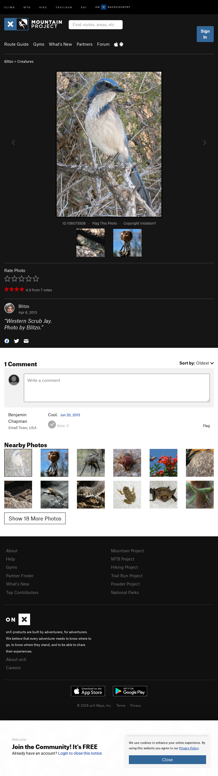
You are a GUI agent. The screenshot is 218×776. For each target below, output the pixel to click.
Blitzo (8, 61)
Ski (84, 7)
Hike (43, 7)
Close (167, 759)
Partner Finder (19, 575)
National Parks (125, 592)
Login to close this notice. (80, 753)
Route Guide (16, 44)
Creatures (25, 61)
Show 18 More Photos (35, 518)
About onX (16, 659)
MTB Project (122, 558)
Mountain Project (127, 550)
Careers (13, 667)
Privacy (135, 705)
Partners (85, 44)
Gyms (38, 44)
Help (10, 558)
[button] (6, 340)
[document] (167, 752)
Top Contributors (22, 592)
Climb (9, 7)
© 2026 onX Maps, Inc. (94, 705)
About (12, 550)
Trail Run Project (126, 575)
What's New (60, 44)
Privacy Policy (189, 748)
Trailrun (64, 7)
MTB (27, 7)
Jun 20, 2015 (70, 415)
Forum (103, 44)
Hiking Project (124, 567)
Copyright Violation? (139, 223)
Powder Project (125, 583)
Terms (120, 705)
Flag (206, 425)
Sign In (205, 33)
